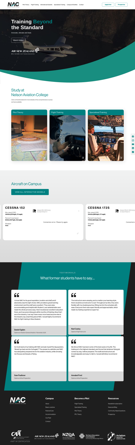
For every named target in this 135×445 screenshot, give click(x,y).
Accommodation (50, 414)
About (47, 403)
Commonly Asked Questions (116, 411)
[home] (14, 4)
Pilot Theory (78, 411)
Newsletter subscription (115, 403)
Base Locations (50, 407)
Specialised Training (81, 407)
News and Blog (112, 407)
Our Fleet (48, 418)
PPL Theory (78, 414)
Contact (47, 421)
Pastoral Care (49, 411)
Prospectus (111, 414)
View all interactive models (30, 192)
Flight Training (79, 403)
